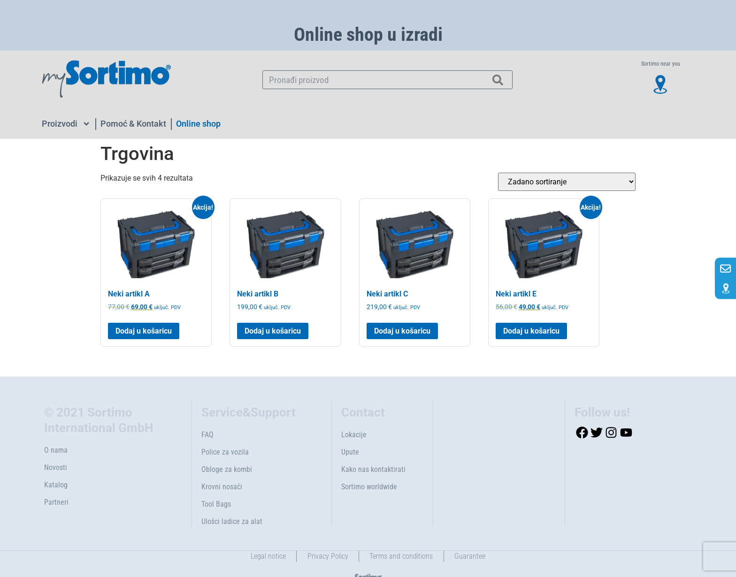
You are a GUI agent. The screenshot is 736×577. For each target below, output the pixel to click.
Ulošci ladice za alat (231, 505)
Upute (350, 436)
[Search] (498, 80)
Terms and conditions (402, 540)
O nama (56, 434)
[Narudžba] (567, 182)
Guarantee (472, 540)
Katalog (56, 469)
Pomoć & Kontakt (133, 124)
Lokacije (354, 419)
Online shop (198, 124)
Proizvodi (66, 124)
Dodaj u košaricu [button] (143, 315)
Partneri (56, 486)
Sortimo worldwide (369, 471)
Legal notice (266, 540)
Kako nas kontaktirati (373, 453)
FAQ (207, 419)
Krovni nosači (221, 471)
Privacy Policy (327, 540)
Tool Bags (216, 488)
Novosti (55, 452)
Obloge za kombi (226, 453)
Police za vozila (225, 436)
